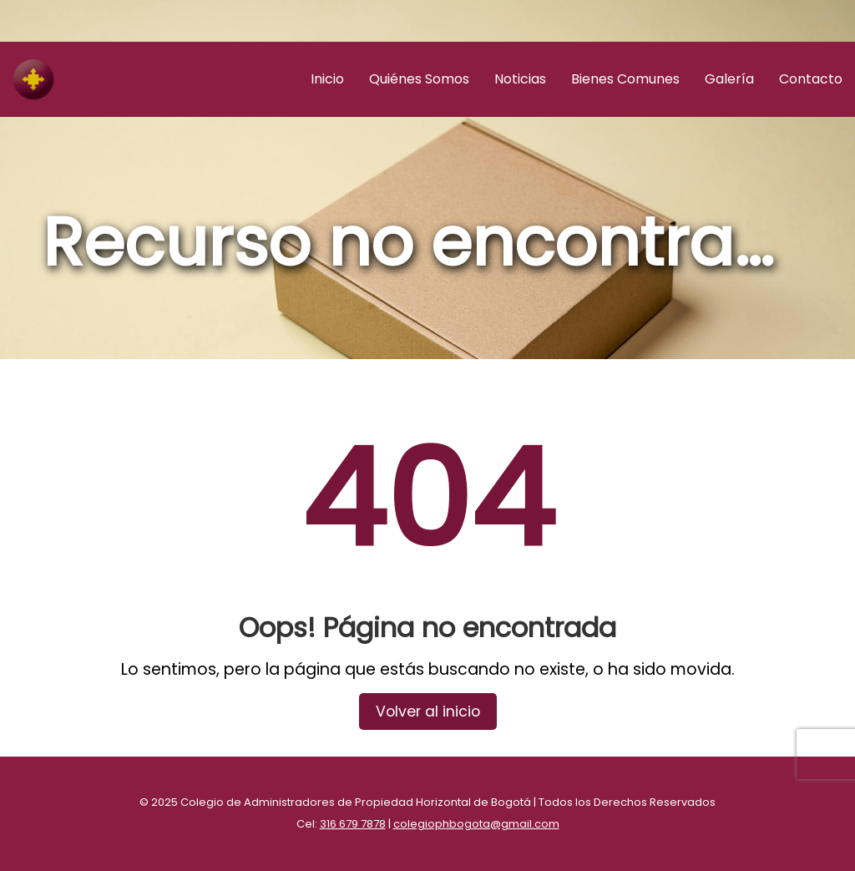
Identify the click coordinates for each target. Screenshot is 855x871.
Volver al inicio (428, 711)
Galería (729, 79)
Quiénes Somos (419, 79)
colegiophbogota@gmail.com (476, 824)
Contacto (810, 79)
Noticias (520, 79)
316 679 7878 (353, 824)
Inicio (327, 79)
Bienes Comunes (625, 79)
